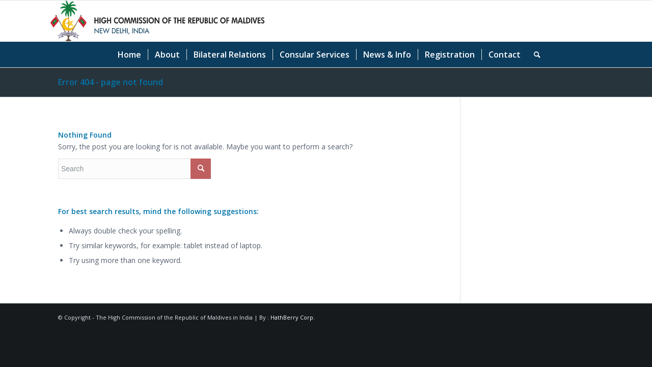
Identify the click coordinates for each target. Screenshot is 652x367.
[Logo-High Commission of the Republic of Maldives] (157, 21)
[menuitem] (129, 54)
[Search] (533, 54)
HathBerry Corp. (292, 317)
